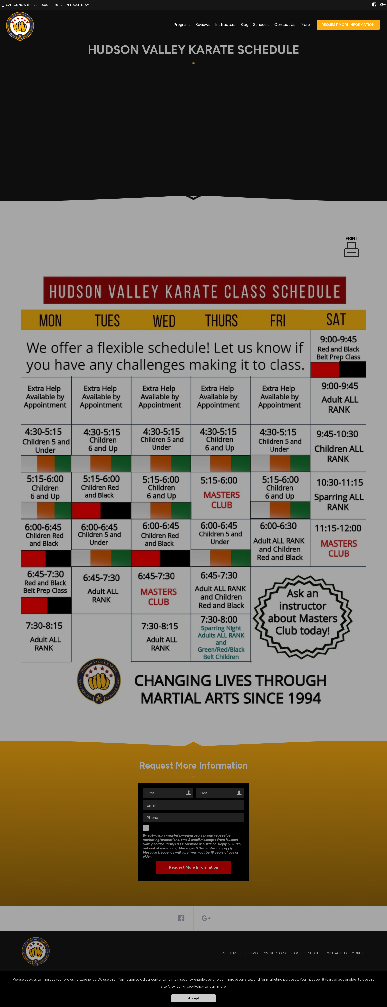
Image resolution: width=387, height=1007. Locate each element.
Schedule (261, 24)
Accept (193, 998)
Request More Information (348, 25)
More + (306, 24)
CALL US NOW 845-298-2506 (24, 5)
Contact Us (284, 24)
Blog (244, 24)
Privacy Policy (193, 986)
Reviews (202, 24)
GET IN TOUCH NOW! (72, 5)
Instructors (225, 24)
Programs (182, 24)
